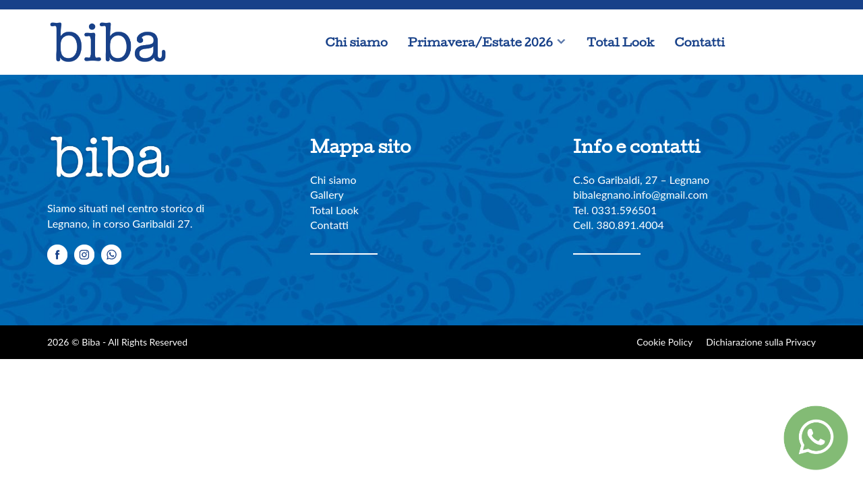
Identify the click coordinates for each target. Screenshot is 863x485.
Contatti (700, 42)
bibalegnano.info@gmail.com (640, 194)
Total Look (620, 42)
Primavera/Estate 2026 (480, 42)
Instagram (775, 42)
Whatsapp (802, 42)
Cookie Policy (664, 342)
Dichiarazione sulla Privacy (761, 342)
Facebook (748, 42)
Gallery (327, 194)
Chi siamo (357, 42)
